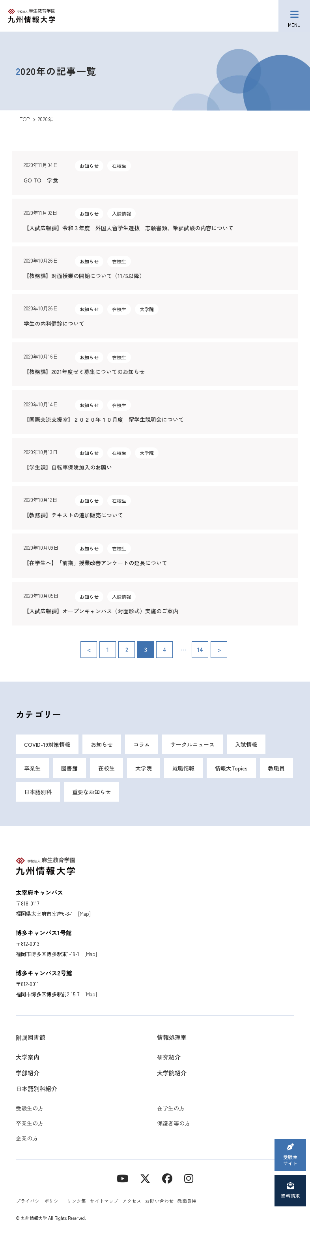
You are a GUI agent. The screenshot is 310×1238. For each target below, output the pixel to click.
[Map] (84, 913)
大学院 (143, 768)
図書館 (69, 768)
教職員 (276, 768)
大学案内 (27, 1057)
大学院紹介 (172, 1073)
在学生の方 (171, 1108)
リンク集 (76, 1200)
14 (200, 649)
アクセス (131, 1200)
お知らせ (102, 744)
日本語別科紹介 (36, 1088)
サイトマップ (104, 1200)
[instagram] (188, 1177)
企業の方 (27, 1138)
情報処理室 (172, 1037)
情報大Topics (231, 768)
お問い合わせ (159, 1200)
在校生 (106, 768)
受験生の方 (29, 1108)
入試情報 (246, 744)
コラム (141, 744)
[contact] (167, 1177)
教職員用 (186, 1200)
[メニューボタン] (294, 16)
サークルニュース (192, 744)
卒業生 (32, 768)
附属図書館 (30, 1037)
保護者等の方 (173, 1123)
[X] (145, 1177)
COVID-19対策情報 (47, 744)
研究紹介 (169, 1057)
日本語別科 (38, 792)
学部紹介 (27, 1073)
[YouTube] (122, 1177)
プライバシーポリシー (39, 1200)
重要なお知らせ (91, 792)
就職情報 (183, 768)
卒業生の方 (29, 1123)
